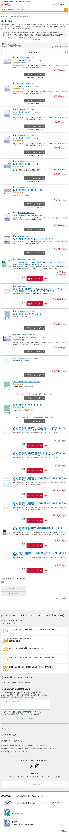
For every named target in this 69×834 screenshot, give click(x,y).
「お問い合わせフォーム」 (23, 714)
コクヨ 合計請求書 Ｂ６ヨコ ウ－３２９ (28, 60)
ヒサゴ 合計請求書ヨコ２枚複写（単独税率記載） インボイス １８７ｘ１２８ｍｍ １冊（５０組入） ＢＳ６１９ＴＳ (39, 263)
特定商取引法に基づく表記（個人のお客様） (15, 749)
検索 (66, 9)
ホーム (2, 16)
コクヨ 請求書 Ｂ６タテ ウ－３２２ (26, 86)
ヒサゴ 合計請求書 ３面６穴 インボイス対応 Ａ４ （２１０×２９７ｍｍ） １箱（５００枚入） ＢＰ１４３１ (40, 504)
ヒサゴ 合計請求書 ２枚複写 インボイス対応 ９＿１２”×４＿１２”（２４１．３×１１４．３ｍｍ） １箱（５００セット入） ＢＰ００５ (39, 429)
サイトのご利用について (8, 752)
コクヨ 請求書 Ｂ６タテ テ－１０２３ (27, 314)
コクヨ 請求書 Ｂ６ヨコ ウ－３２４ (26, 164)
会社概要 (4, 746)
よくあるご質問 (16, 682)
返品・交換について (9, 623)
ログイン (55, 4)
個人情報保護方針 (30, 746)
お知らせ (51, 749)
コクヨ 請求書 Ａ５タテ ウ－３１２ (26, 138)
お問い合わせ (29, 682)
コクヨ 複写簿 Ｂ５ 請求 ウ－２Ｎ (26, 382)
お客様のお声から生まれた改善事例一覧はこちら (16, 697)
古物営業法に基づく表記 (39, 749)
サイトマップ (22, 752)
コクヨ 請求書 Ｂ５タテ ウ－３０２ (26, 112)
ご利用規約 (41, 746)
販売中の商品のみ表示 (61, 47)
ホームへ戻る (14, 588)
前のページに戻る (14, 594)
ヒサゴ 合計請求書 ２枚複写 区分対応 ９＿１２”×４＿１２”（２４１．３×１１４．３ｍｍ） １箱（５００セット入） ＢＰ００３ (39, 454)
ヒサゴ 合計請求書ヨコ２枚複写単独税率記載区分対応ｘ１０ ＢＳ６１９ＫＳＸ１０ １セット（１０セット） (40, 529)
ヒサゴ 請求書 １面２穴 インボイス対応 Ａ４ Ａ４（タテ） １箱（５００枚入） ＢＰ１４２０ (39, 554)
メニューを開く (67, 4)
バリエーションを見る (34, 74)
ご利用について (18, 620)
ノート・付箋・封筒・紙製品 (13, 16)
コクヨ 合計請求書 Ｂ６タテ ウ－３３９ (28, 216)
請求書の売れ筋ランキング (26, 57)
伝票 (23, 16)
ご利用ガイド (5, 682)
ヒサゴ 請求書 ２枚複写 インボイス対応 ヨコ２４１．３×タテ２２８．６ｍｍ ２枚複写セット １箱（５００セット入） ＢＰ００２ (40, 290)
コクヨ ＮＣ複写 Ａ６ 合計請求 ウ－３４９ (29, 337)
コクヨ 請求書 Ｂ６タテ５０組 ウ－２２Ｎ (28, 405)
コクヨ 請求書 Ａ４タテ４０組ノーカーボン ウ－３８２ (33, 239)
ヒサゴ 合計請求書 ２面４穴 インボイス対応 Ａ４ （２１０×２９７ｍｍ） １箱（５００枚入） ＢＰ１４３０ (40, 479)
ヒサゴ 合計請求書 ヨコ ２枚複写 (25, 358)
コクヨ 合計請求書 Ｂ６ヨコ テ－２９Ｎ (28, 190)
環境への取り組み (15, 746)
